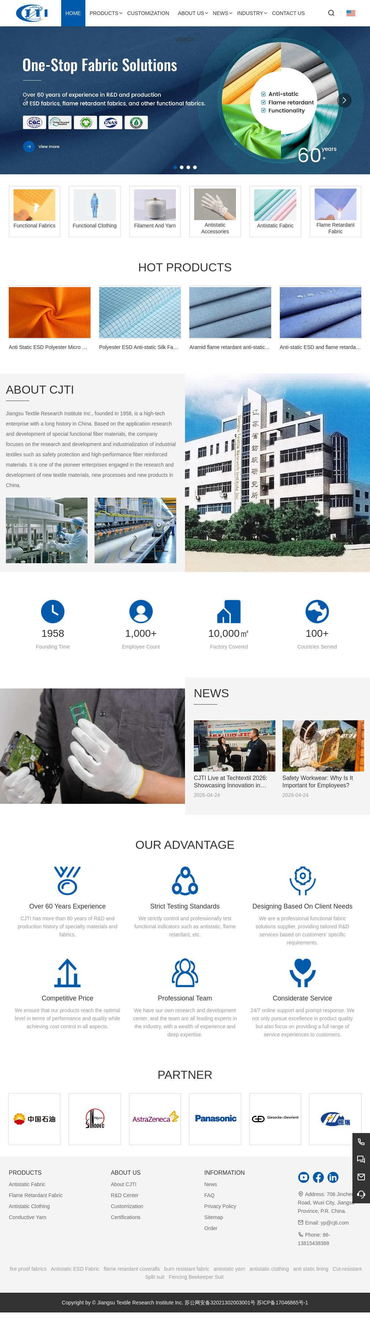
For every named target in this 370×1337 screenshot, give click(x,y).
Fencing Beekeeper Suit (196, 1277)
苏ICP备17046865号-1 (282, 1303)
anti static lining (311, 1269)
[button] (175, 167)
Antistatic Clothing (29, 1206)
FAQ (209, 1195)
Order (211, 1228)
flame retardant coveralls (132, 1269)
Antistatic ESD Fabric (75, 1269)
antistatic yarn (229, 1269)
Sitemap (213, 1217)
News (210, 1184)
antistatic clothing (269, 1269)
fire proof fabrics (28, 1269)
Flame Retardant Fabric (36, 1195)
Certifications (125, 1217)
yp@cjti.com (334, 1223)
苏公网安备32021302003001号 (220, 1303)
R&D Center (124, 1195)
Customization (127, 1206)
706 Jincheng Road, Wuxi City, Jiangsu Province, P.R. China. (327, 1202)
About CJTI (123, 1184)
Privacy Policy (220, 1206)
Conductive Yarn (27, 1217)
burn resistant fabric (186, 1269)
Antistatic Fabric (27, 1184)
